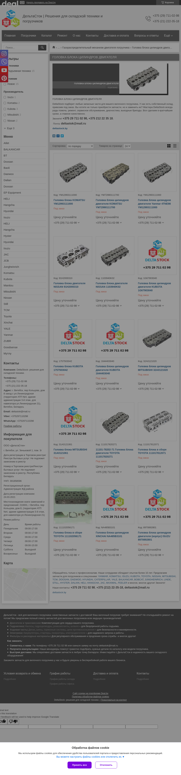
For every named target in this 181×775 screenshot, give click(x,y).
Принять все (79, 765)
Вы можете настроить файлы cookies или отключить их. (89, 756)
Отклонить (106, 765)
